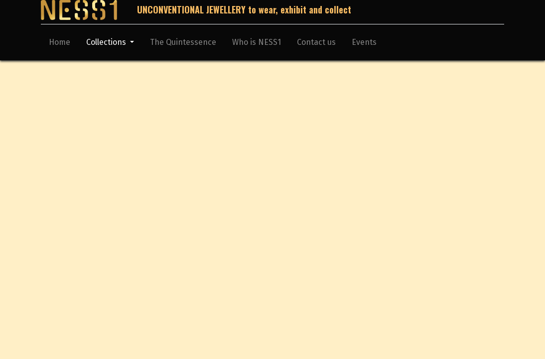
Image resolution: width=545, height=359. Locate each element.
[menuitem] (59, 44)
